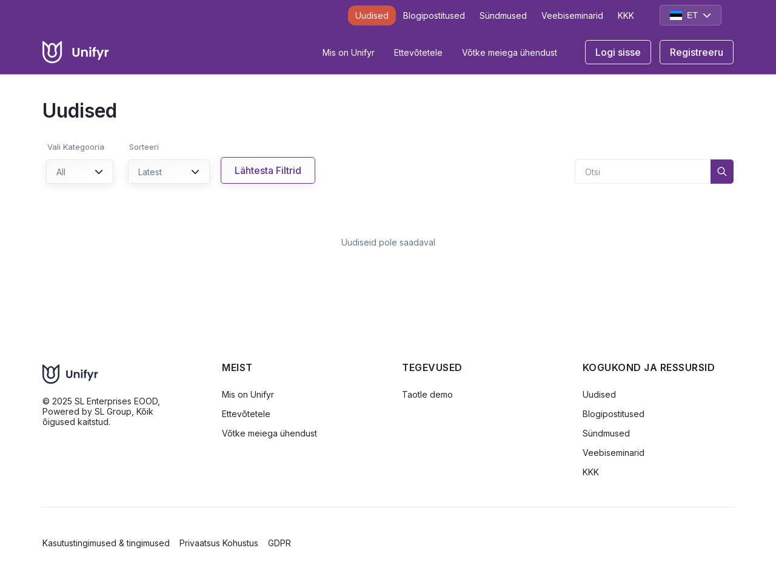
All (79, 172)
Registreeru (696, 52)
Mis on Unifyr (349, 52)
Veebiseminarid (572, 15)
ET (690, 15)
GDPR (279, 543)
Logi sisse (618, 52)
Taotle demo (427, 394)
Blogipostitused (434, 15)
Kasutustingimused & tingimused (106, 543)
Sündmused (503, 15)
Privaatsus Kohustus (218, 543)
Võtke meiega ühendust (509, 52)
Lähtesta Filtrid (268, 170)
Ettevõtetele (418, 52)
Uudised (372, 15)
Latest (168, 172)
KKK (626, 15)
